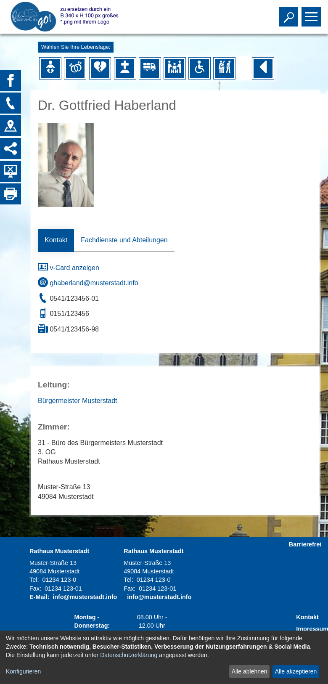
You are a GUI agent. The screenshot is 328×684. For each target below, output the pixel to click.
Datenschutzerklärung (128, 655)
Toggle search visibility (289, 13)
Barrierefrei (305, 544)
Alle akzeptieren (296, 671)
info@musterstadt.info (85, 597)
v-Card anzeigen (68, 267)
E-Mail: (39, 597)
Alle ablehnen (249, 671)
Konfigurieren (23, 671)
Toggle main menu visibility (312, 13)
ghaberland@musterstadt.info (88, 282)
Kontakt (56, 240)
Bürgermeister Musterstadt (77, 400)
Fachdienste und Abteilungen (124, 240)
